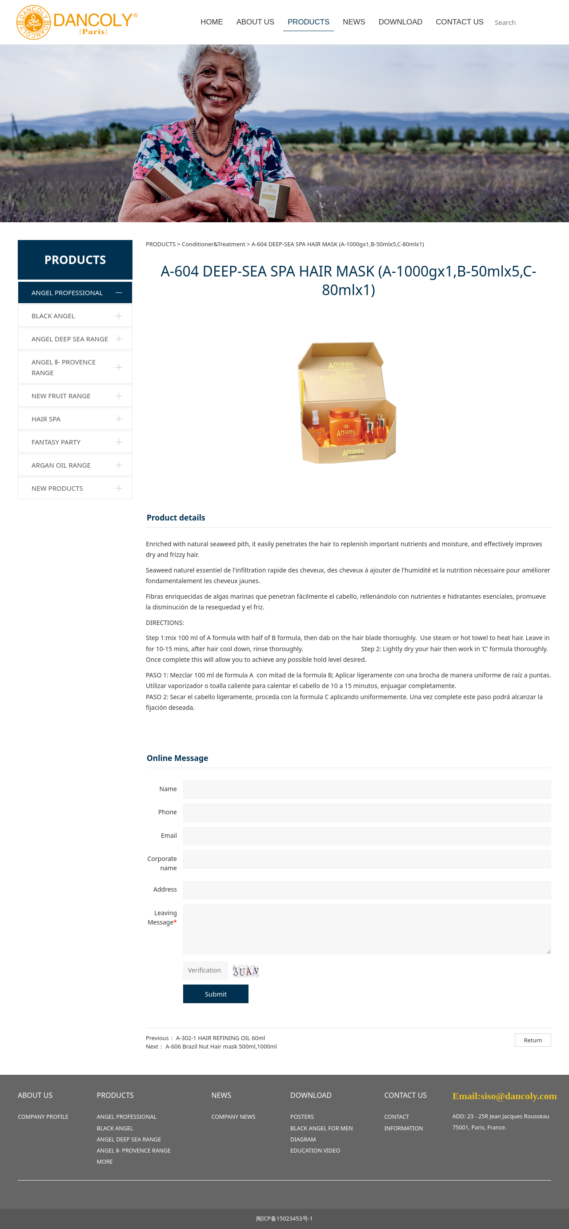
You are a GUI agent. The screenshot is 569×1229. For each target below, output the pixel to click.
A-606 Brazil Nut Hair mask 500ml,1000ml (221, 1046)
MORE (105, 1161)
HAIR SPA (46, 418)
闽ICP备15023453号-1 (284, 1218)
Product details (176, 517)
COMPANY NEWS (234, 1117)
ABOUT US (255, 22)
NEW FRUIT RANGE (61, 395)
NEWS (354, 22)
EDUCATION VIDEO (315, 1150)
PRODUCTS (308, 22)
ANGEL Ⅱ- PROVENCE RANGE (64, 367)
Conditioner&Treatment (213, 244)
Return (533, 1040)
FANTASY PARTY (56, 441)
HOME (211, 22)
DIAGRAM (303, 1139)
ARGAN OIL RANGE (61, 464)
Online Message (177, 758)
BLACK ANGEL (53, 315)
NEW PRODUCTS (57, 488)
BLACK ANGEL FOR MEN (321, 1128)
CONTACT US (460, 22)
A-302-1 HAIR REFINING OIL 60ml (220, 1038)
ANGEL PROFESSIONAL (67, 292)
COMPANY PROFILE (43, 1117)
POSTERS (302, 1117)
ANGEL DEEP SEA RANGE (70, 338)
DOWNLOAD (401, 22)
